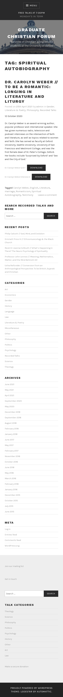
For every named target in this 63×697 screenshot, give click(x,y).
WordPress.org (12, 545)
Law (7, 317)
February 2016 (12, 484)
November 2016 (12, 456)
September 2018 (13, 417)
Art (6, 289)
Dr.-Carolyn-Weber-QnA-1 (15, 168)
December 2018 (12, 412)
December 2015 (12, 495)
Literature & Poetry (15, 110)
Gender (50, 106)
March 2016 (10, 478)
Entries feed (11, 534)
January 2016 (11, 489)
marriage (10, 191)
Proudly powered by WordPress (31, 688)
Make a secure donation (17, 666)
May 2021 (9, 390)
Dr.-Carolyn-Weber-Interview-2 (17, 177)
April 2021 (9, 395)
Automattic (44, 691)
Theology (9, 367)
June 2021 (9, 384)
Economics (10, 295)
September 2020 (13, 401)
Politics (8, 344)
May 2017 (9, 445)
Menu (33, 5)
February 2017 (12, 451)
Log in (7, 529)
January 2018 (11, 434)
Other (8, 333)
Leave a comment (47, 195)
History (8, 306)
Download (36, 167)
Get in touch (11, 579)
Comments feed (13, 540)
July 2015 (9, 506)
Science (9, 361)
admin (39, 106)
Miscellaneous (12, 328)
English (34, 187)
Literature (44, 187)
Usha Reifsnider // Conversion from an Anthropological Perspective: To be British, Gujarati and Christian (30, 268)
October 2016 (11, 462)
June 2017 (9, 439)
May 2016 (9, 473)
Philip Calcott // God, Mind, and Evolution (24, 233)
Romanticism (23, 191)
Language (9, 311)
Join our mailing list (14, 566)
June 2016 (9, 467)
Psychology (10, 350)
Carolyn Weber (21, 187)
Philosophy (33, 110)
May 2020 (9, 406)
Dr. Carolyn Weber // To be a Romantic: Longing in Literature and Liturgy (31, 92)
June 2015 (9, 511)
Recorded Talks (48, 110)
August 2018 (11, 423)
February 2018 (12, 428)
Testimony (27, 195)
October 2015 (11, 500)
